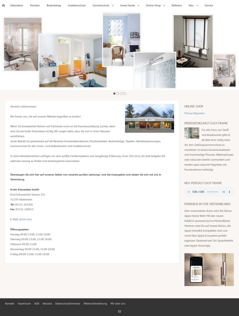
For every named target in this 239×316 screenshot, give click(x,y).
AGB (36, 303)
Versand (47, 303)
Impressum (24, 303)
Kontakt (9, 303)
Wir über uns (118, 303)
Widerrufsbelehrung (95, 303)
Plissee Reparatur (194, 113)
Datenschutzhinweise (67, 303)
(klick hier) (25, 219)
